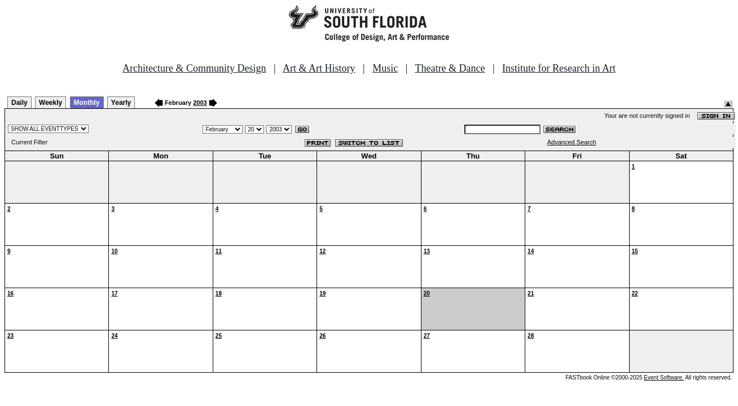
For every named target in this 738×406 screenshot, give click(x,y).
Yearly (121, 103)
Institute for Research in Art (559, 68)
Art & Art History (319, 68)
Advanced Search (571, 142)
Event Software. (664, 377)
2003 (200, 102)
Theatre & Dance (450, 68)
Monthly (87, 103)
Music (385, 68)
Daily (19, 103)
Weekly (50, 103)
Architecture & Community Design (194, 68)
